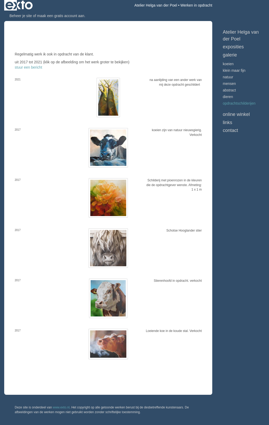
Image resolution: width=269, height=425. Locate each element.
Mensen (229, 83)
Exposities (233, 46)
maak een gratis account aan (60, 16)
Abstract (229, 90)
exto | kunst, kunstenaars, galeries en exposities (19, 5)
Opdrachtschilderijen (239, 103)
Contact (230, 130)
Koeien (228, 64)
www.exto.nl (61, 407)
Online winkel (236, 114)
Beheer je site (20, 16)
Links (227, 122)
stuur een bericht (28, 67)
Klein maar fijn (234, 70)
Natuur (228, 77)
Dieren (228, 97)
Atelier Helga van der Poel (155, 5)
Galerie (230, 55)
